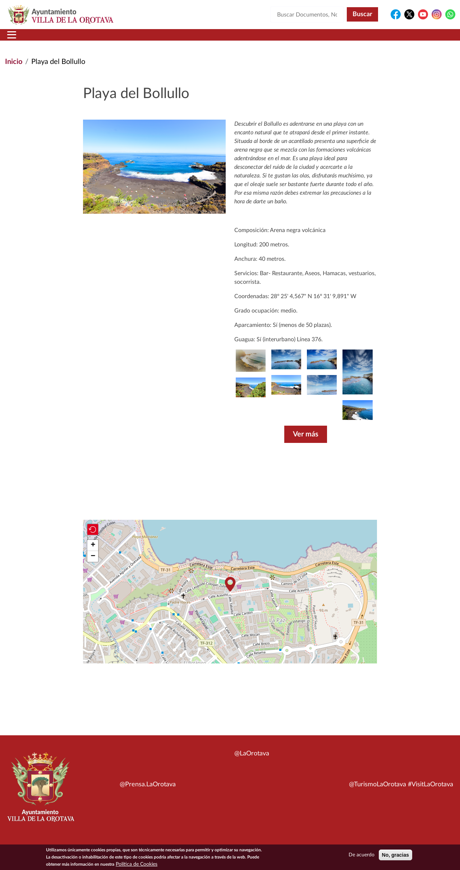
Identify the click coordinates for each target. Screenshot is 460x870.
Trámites (267, 39)
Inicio (19, 39)
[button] (357, 419)
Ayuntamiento (120, 39)
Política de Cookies (136, 864)
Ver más (305, 442)
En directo (360, 39)
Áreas (173, 39)
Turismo (406, 39)
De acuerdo (361, 854)
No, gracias (395, 855)
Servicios (218, 39)
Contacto (314, 39)
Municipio (60, 39)
